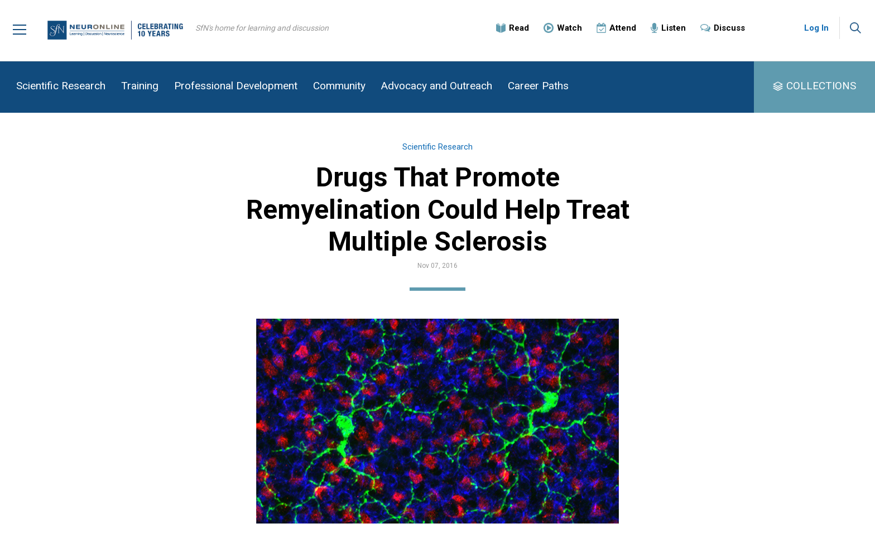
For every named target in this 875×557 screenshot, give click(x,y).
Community (339, 85)
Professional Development (235, 85)
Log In (816, 28)
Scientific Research (60, 85)
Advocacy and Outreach (436, 85)
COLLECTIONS (821, 85)
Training (139, 85)
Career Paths (538, 85)
